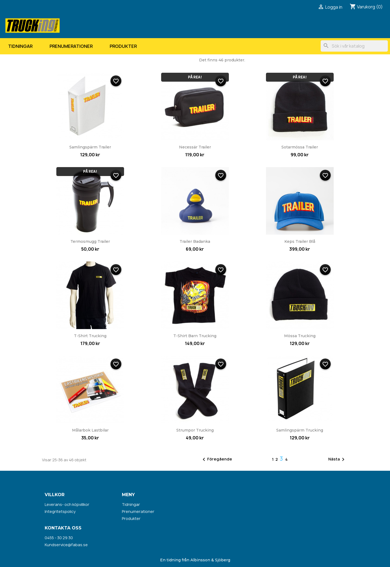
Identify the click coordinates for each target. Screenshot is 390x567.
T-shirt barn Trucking (194, 335)
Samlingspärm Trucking (299, 430)
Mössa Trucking (300, 335)
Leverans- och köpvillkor (67, 504)
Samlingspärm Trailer (90, 147)
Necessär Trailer (195, 147)
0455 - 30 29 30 (59, 537)
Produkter (123, 46)
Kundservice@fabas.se (66, 544)
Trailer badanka (195, 241)
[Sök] (354, 46)
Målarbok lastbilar (90, 430)
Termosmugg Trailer (90, 241)
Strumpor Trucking (195, 430)
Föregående (216, 459)
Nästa (337, 459)
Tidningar (20, 46)
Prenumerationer (71, 46)
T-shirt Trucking (90, 335)
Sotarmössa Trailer (299, 147)
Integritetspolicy (60, 511)
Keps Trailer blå (299, 241)
